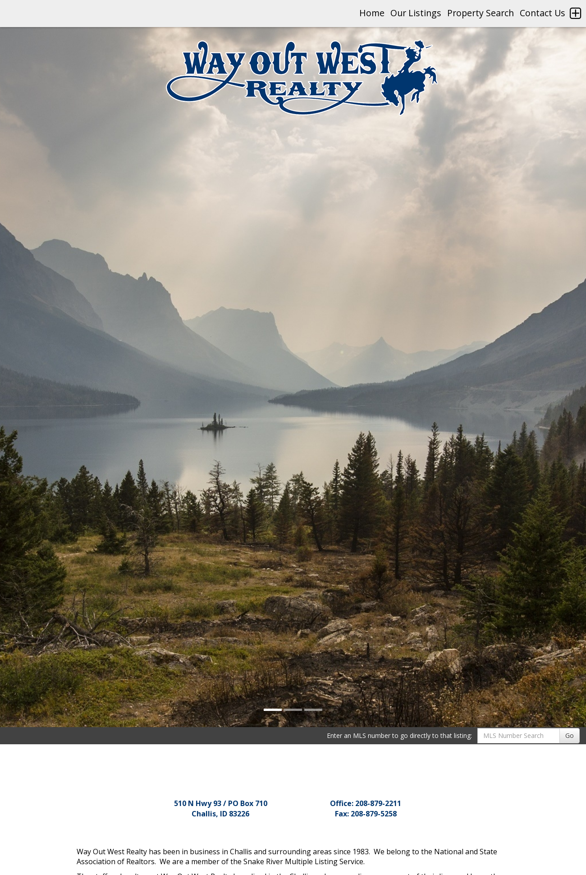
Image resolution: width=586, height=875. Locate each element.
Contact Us (542, 13)
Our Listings (415, 13)
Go (569, 735)
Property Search (480, 13)
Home (372, 13)
